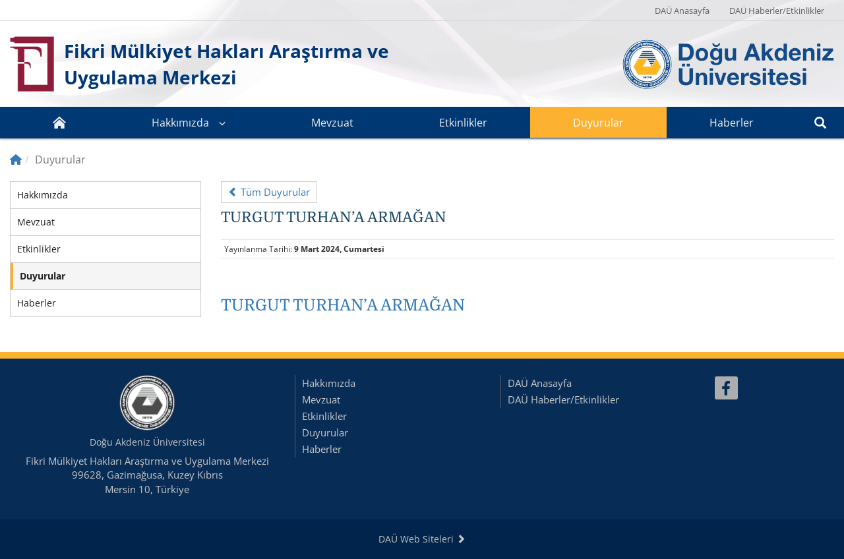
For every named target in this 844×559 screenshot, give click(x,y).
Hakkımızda (180, 122)
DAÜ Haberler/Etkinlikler (776, 10)
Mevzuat (332, 122)
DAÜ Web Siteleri (422, 539)
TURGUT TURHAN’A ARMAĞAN (343, 305)
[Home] (16, 159)
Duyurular (598, 122)
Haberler (731, 122)
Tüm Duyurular (269, 191)
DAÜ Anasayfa (682, 10)
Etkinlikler (463, 122)
